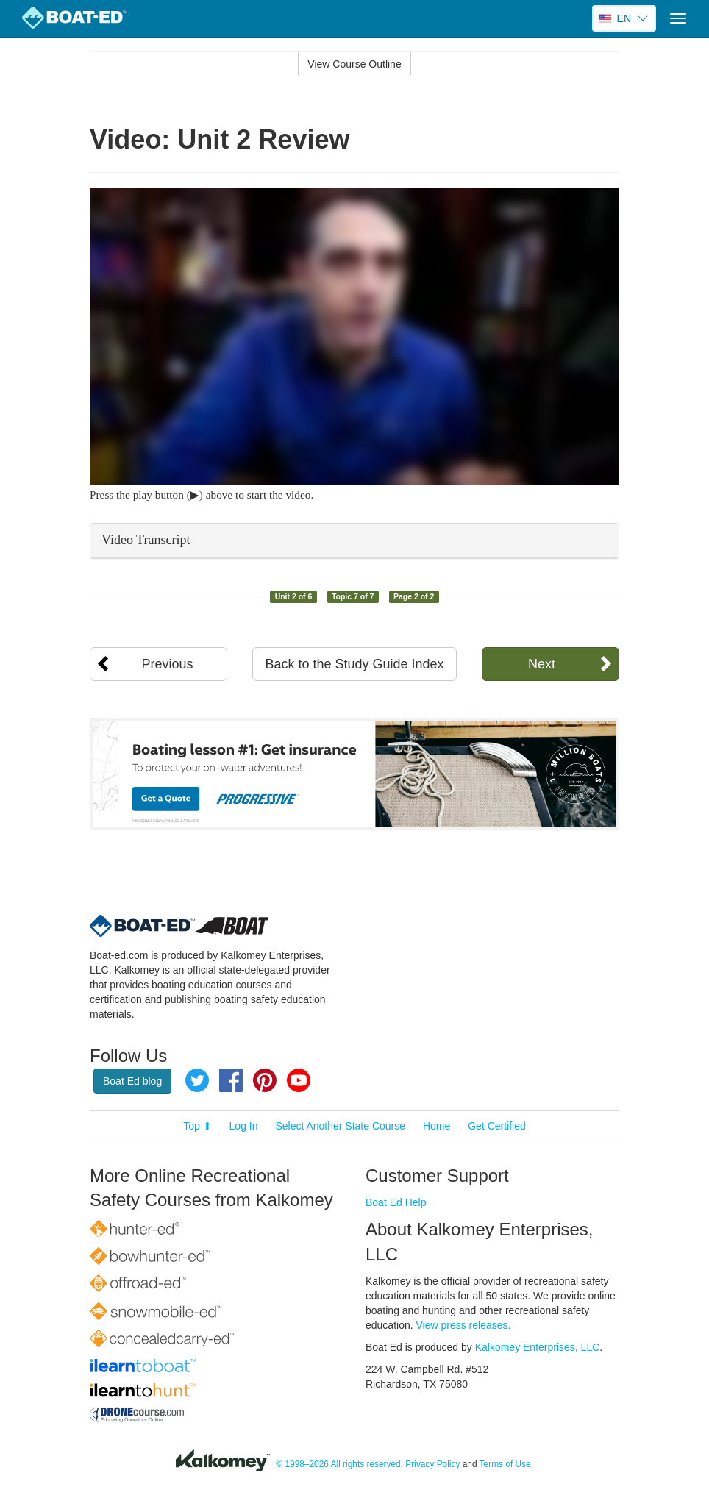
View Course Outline (354, 64)
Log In (243, 1126)
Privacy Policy (432, 1464)
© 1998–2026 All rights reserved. (339, 1464)
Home (436, 1126)
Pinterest (265, 1080)
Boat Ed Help (396, 1202)
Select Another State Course (340, 1126)
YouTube (298, 1080)
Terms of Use (505, 1464)
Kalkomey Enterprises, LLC (537, 1347)
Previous (167, 664)
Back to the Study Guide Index (354, 664)
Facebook (231, 1080)
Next (541, 664)
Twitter (197, 1080)
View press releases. (463, 1325)
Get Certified (497, 1126)
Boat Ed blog (132, 1081)
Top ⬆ (197, 1126)
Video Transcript (145, 539)
